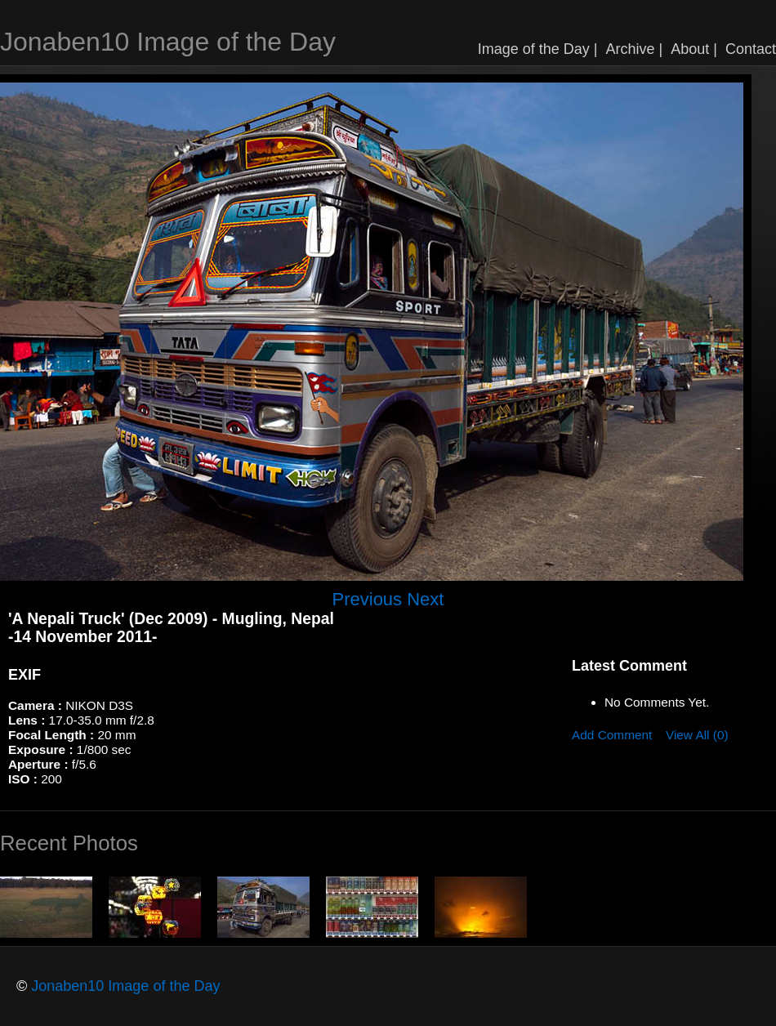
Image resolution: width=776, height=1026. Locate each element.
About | (694, 49)
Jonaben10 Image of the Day (168, 41)
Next (425, 599)
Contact (750, 49)
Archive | (634, 49)
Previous (367, 599)
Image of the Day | (538, 49)
